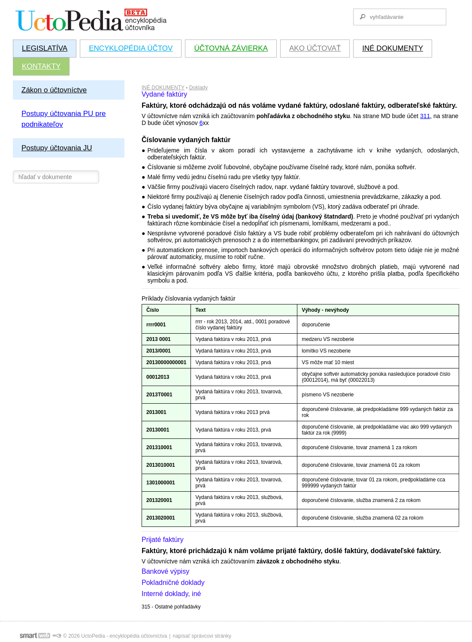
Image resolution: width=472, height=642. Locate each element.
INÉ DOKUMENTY (163, 88)
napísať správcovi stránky (201, 636)
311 (425, 116)
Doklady (198, 88)
